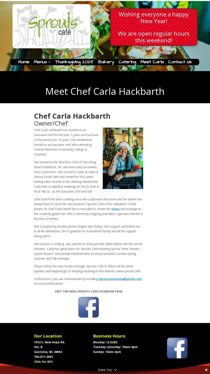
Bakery (106, 63)
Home (23, 63)
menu (115, 209)
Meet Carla (152, 63)
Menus (40, 63)
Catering (127, 63)
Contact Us (180, 63)
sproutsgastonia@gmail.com (120, 279)
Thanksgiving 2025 (74, 63)
